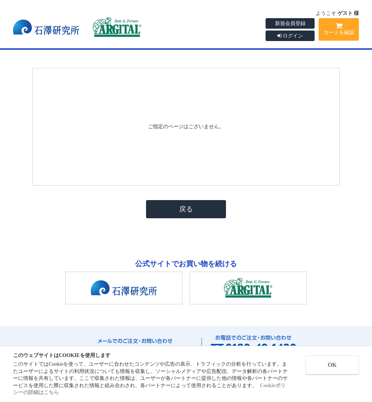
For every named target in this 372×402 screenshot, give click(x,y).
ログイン (290, 35)
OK (332, 365)
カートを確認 (339, 30)
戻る (186, 209)
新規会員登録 (290, 23)
